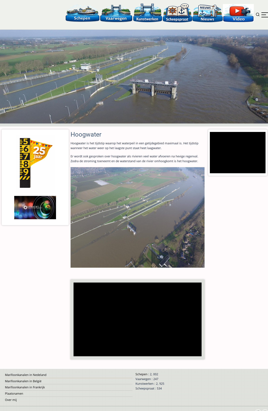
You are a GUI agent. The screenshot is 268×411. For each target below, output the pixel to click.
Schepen (141, 374)
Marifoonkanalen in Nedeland (25, 375)
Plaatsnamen (14, 393)
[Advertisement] (136, 320)
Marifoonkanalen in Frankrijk (25, 387)
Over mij (11, 400)
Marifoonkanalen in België (23, 381)
